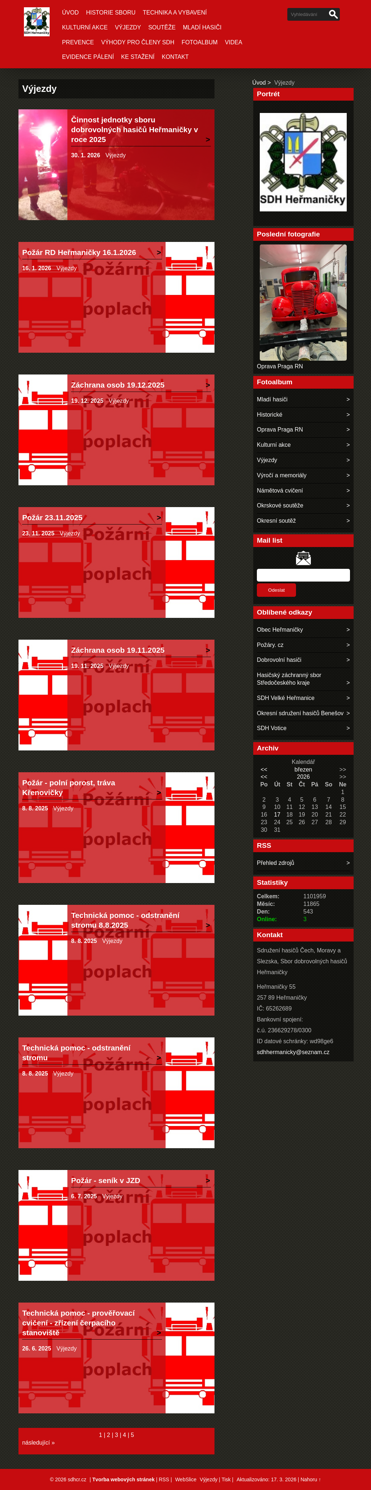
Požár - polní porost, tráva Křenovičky (68, 787)
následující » (38, 1443)
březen (303, 769)
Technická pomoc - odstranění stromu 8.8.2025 (125, 920)
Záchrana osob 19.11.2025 (117, 650)
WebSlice (185, 1479)
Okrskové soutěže (280, 505)
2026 (303, 777)
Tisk (225, 1479)
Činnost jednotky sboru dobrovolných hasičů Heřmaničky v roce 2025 (134, 129)
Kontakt (175, 57)
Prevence (78, 42)
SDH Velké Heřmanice (285, 698)
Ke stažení (137, 57)
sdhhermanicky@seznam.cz (293, 1052)
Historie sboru (111, 12)
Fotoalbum (199, 42)
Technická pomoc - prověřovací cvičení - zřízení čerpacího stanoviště (78, 1323)
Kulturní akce (85, 27)
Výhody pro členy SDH (137, 42)
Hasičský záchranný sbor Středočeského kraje (289, 679)
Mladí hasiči (202, 27)
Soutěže (162, 27)
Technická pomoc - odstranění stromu (76, 1053)
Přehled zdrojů (275, 863)
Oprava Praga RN (280, 366)
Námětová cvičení (280, 490)
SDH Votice (272, 728)
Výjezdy (128, 27)
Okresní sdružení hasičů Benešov (300, 713)
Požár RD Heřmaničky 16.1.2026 (79, 252)
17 (277, 814)
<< (263, 769)
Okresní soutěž (276, 521)
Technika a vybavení (175, 12)
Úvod (70, 12)
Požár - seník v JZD (105, 1180)
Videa (233, 42)
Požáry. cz (270, 645)
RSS (164, 1479)
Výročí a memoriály (282, 475)
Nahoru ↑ (310, 1479)
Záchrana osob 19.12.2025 (117, 385)
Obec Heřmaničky (280, 630)
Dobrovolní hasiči (279, 660)
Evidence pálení (88, 57)
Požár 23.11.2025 (52, 517)
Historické (269, 415)
